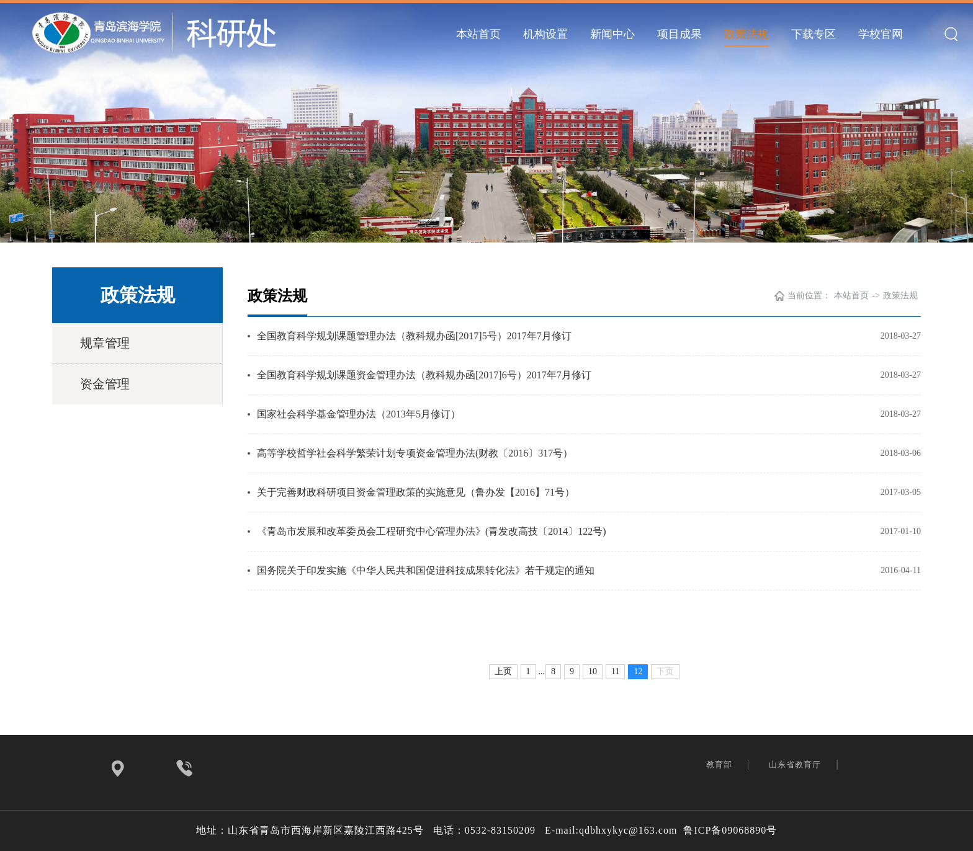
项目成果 (679, 34)
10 (592, 671)
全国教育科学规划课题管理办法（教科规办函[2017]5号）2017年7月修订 (414, 336)
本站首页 (478, 34)
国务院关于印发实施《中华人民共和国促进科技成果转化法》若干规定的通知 (425, 570)
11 (615, 671)
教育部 (720, 764)
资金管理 (105, 384)
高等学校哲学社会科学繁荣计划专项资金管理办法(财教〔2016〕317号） (415, 453)
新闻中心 (612, 34)
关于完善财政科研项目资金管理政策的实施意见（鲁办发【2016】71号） (416, 492)
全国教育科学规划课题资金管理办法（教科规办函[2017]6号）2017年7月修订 (424, 375)
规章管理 (105, 343)
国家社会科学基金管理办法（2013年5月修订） (358, 414)
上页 (503, 671)
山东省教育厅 (796, 764)
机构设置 (545, 34)
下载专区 (813, 34)
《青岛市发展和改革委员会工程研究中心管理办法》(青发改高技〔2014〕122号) (431, 531)
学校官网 (880, 34)
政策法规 (746, 34)
